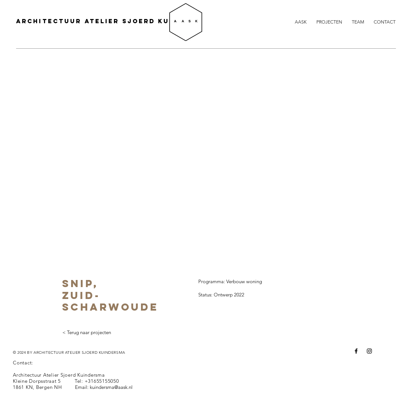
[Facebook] (356, 351)
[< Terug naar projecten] (86, 332)
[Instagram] (369, 351)
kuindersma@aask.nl (111, 387)
